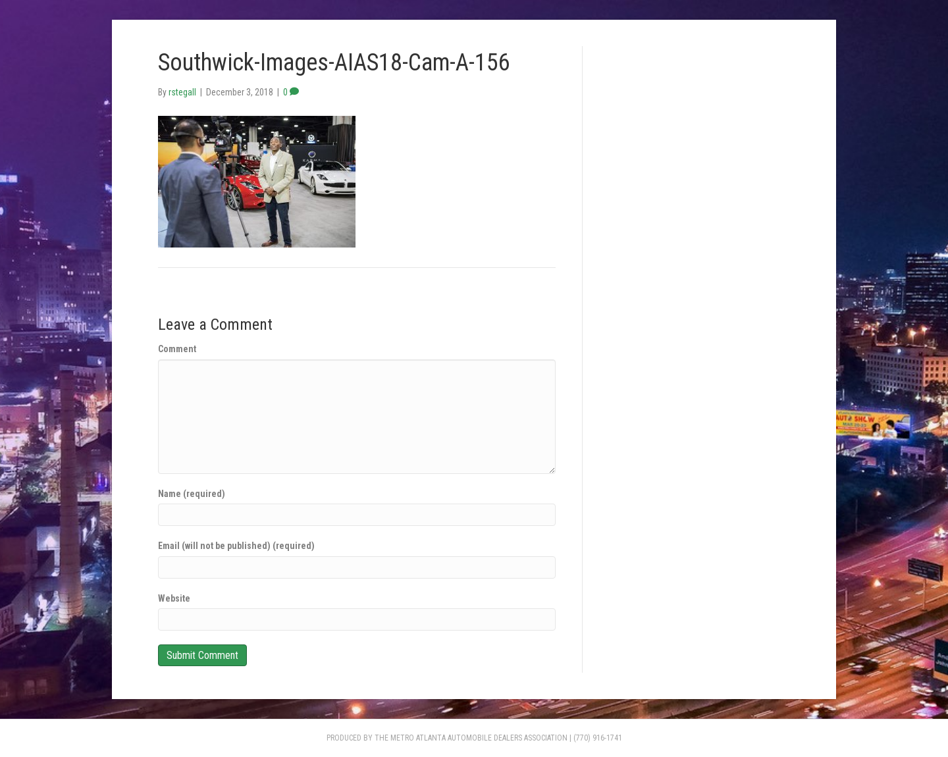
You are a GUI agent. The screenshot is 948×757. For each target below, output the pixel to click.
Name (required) (191, 493)
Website (174, 598)
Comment (177, 349)
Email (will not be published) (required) (236, 545)
